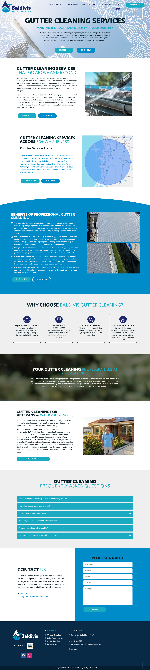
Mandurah (24, 164)
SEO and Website (18, 646)
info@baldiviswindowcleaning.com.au (34, 597)
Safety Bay (44, 167)
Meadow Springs (36, 164)
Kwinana (37, 161)
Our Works (106, 4)
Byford (51, 155)
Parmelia (61, 164)
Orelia (54, 164)
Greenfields (58, 158)
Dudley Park (36, 158)
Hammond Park (26, 161)
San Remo (54, 167)
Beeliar (36, 155)
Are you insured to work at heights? (33, 528)
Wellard (31, 172)
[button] (75, 499)
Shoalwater (24, 170)
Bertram (43, 155)
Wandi (68, 170)
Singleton (46, 170)
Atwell (22, 155)
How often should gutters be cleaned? (34, 506)
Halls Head (68, 158)
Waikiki (62, 170)
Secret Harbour (66, 167)
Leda (54, 161)
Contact (116, 9)
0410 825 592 (25, 594)
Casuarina (59, 155)
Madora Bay (62, 161)
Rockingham (33, 167)
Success (54, 170)
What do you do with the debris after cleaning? (38, 521)
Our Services (56, 4)
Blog (117, 4)
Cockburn (68, 155)
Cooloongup (25, 158)
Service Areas (89, 4)
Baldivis (29, 155)
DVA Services (72, 4)
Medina (48, 164)
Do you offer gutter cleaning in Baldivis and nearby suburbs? (43, 499)
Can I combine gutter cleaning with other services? (39, 535)
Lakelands (46, 161)
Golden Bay (47, 158)
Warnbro (23, 172)
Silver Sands (35, 170)
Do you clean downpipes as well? (32, 513)
